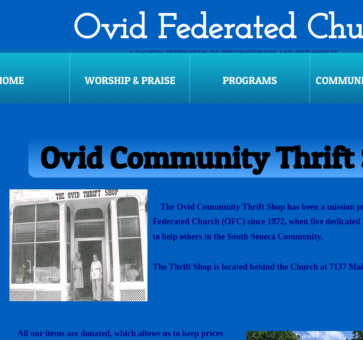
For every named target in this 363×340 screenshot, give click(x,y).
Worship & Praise (130, 80)
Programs (250, 80)
